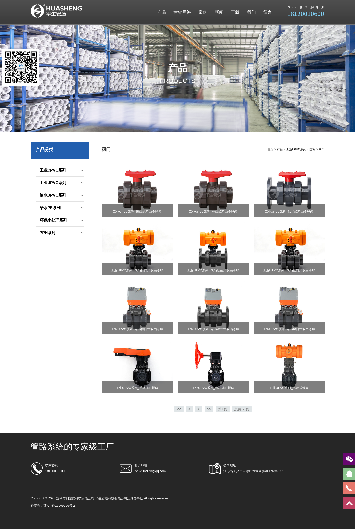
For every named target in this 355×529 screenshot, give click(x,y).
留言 (267, 12)
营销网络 (182, 12)
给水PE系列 (50, 208)
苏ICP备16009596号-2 (59, 505)
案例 (202, 12)
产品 (161, 12)
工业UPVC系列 (53, 183)
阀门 (322, 149)
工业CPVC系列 (53, 170)
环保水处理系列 (53, 220)
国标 (312, 149)
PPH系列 (48, 233)
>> (209, 409)
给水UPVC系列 (53, 195)
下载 (235, 12)
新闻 (219, 12)
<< (179, 409)
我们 (251, 12)
